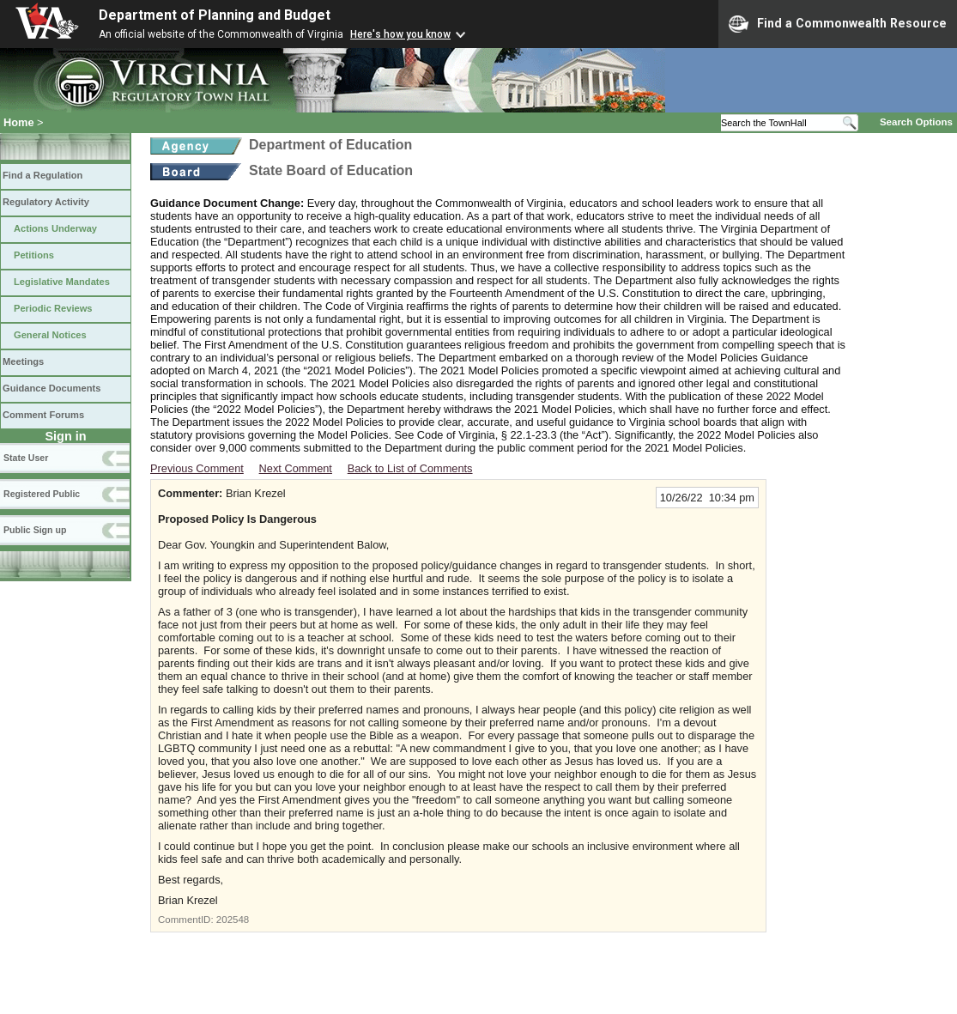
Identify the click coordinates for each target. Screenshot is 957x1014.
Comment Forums (43, 415)
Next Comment (295, 468)
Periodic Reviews (53, 308)
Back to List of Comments (410, 468)
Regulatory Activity (46, 202)
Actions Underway (55, 228)
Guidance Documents (51, 388)
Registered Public (41, 494)
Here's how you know (400, 34)
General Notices (50, 335)
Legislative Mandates (62, 281)
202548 (232, 919)
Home (18, 122)
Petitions (34, 255)
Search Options (916, 122)
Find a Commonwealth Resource (838, 24)
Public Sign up (34, 530)
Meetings (23, 361)
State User (25, 457)
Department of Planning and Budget (214, 15)
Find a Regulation (42, 175)
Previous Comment (197, 468)
